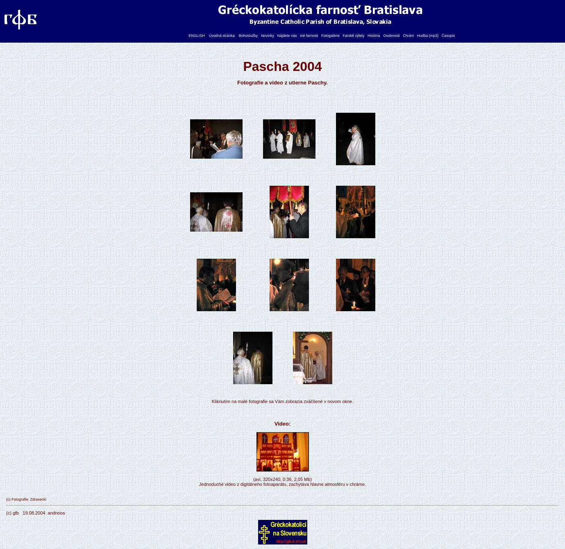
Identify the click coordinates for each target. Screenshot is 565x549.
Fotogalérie (330, 36)
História (374, 36)
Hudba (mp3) (428, 36)
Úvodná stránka (222, 36)
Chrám (408, 36)
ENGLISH (196, 36)
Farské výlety (354, 36)
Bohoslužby (248, 36)
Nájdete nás (287, 36)
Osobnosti (391, 36)
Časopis (448, 36)
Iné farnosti (309, 36)
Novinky (267, 36)
